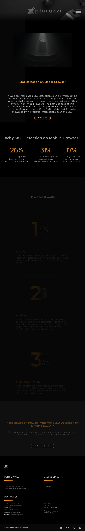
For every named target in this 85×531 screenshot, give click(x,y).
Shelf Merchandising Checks (14, 486)
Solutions (48, 486)
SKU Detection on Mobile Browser (15, 488)
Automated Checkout (12, 484)
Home (47, 484)
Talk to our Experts (42, 448)
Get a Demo (42, 119)
